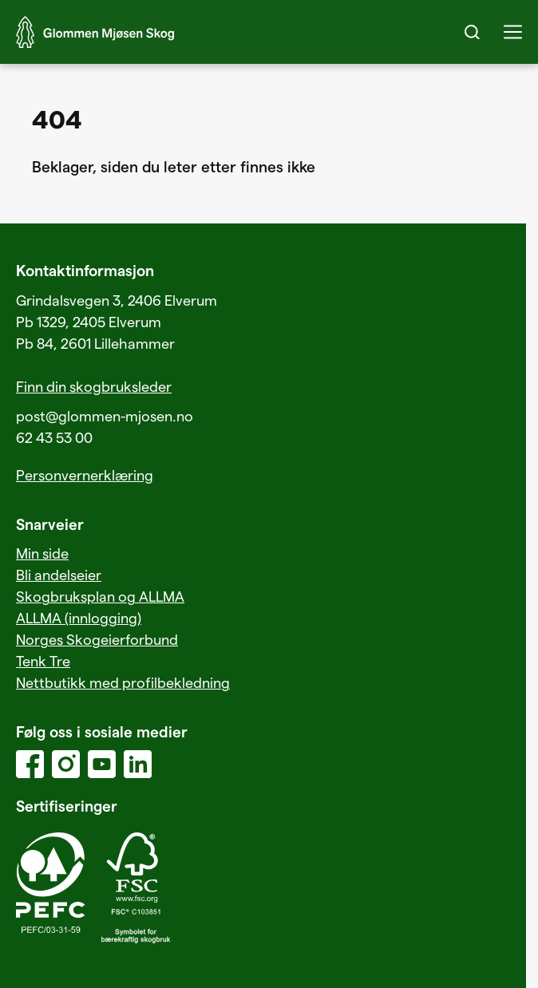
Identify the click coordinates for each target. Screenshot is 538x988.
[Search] (472, 32)
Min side (42, 552)
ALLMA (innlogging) (78, 617)
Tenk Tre (43, 660)
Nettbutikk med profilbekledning (123, 682)
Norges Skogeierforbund (97, 638)
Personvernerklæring (84, 474)
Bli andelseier (58, 574)
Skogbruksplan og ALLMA (100, 595)
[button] (513, 32)
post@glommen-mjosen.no (104, 415)
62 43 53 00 (54, 437)
